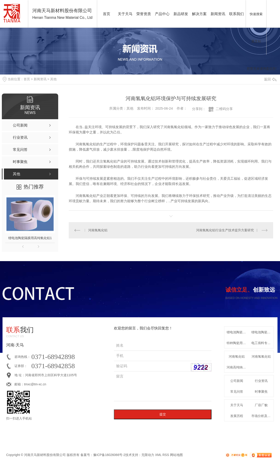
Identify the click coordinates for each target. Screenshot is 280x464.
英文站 (256, 41)
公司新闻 (236, 381)
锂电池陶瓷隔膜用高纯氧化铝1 (30, 238)
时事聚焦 (261, 391)
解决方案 (199, 14)
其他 (53, 79)
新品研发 (180, 14)
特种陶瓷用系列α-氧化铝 (238, 343)
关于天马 (125, 14)
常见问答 (236, 391)
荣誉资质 (143, 14)
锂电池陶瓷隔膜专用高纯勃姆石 (262, 332)
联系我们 (236, 14)
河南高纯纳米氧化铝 (238, 367)
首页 (106, 14)
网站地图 (176, 455)
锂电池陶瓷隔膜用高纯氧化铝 (238, 332)
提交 (162, 414)
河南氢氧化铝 (97, 230)
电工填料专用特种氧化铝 (262, 343)
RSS (165, 455)
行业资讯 (261, 381)
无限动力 (147, 455)
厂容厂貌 (261, 405)
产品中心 (162, 14)
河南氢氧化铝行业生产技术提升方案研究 (225, 230)
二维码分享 (224, 109)
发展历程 (236, 416)
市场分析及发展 (262, 416)
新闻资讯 (218, 14)
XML (158, 455)
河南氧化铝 (237, 356)
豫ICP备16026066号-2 (109, 455)
